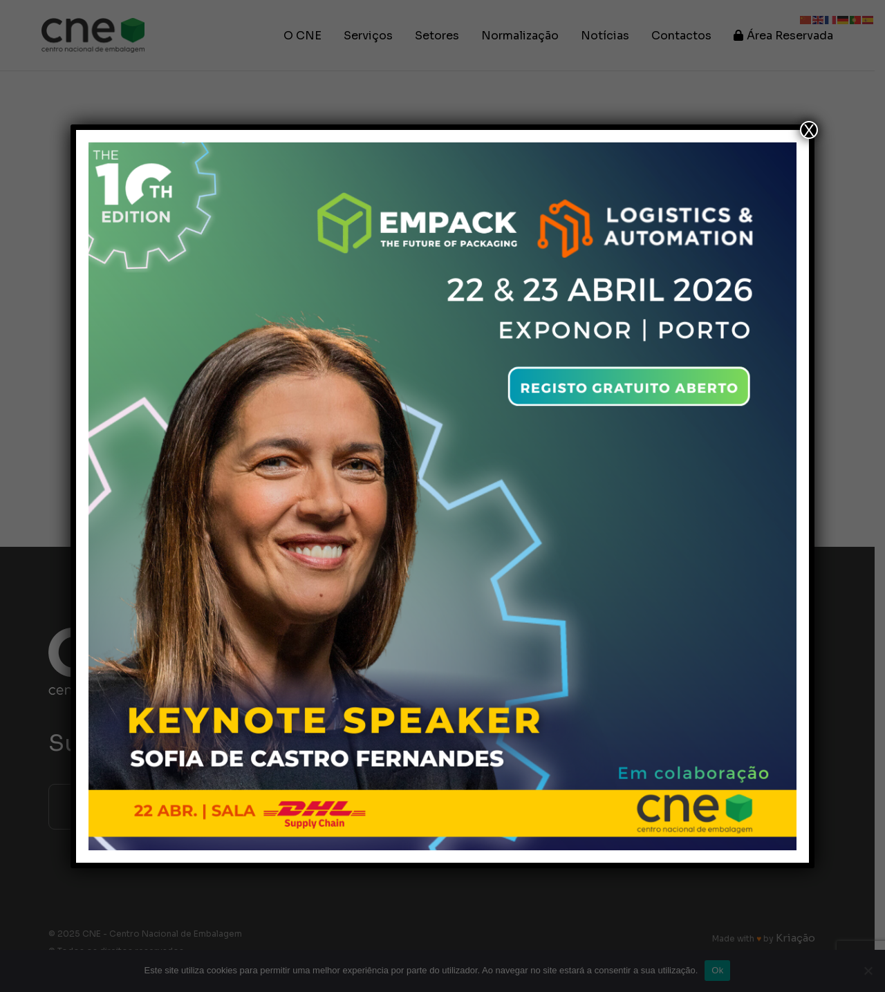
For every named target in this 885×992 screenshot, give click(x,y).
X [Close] (808, 130)
